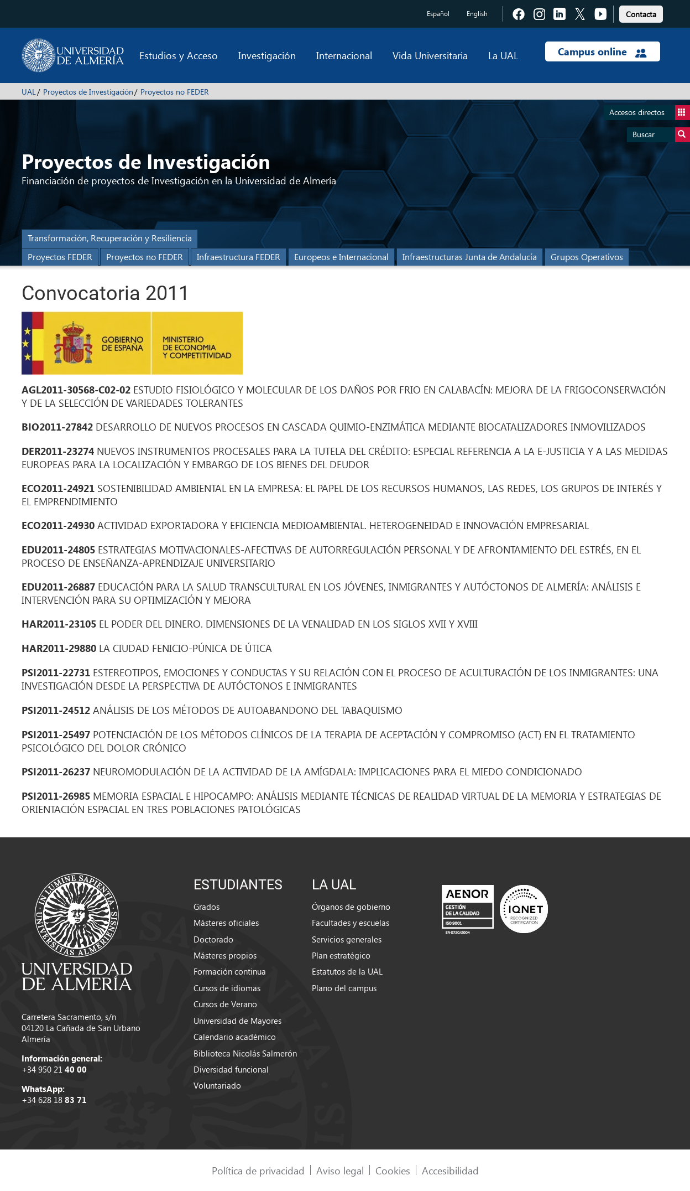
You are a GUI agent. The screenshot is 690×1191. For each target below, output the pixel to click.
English (477, 13)
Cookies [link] (392, 1170)
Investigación (267, 55)
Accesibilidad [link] (450, 1170)
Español (438, 13)
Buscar (661, 134)
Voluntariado (217, 1085)
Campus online (602, 51)
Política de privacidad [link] (258, 1170)
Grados (206, 906)
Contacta (641, 14)
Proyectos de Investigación (88, 91)
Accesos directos (649, 112)
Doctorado (213, 939)
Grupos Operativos (587, 256)
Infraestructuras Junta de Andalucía (469, 256)
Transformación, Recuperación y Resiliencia (110, 238)
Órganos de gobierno (351, 906)
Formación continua (230, 971)
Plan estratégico (341, 955)
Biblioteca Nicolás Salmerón (245, 1053)
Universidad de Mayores (237, 1020)
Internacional (344, 55)
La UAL (503, 55)
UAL (29, 91)
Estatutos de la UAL (347, 971)
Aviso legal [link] (340, 1170)
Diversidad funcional (231, 1069)
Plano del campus (344, 987)
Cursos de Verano (225, 1003)
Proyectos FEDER (60, 256)
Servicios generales (346, 939)
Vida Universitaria (430, 55)
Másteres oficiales (226, 922)
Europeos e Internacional (341, 256)
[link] (641, 12)
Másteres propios (225, 955)
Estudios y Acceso (178, 55)
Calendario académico (235, 1036)
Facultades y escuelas (350, 922)
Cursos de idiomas (227, 987)
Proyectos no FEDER (174, 91)
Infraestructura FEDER (238, 256)
